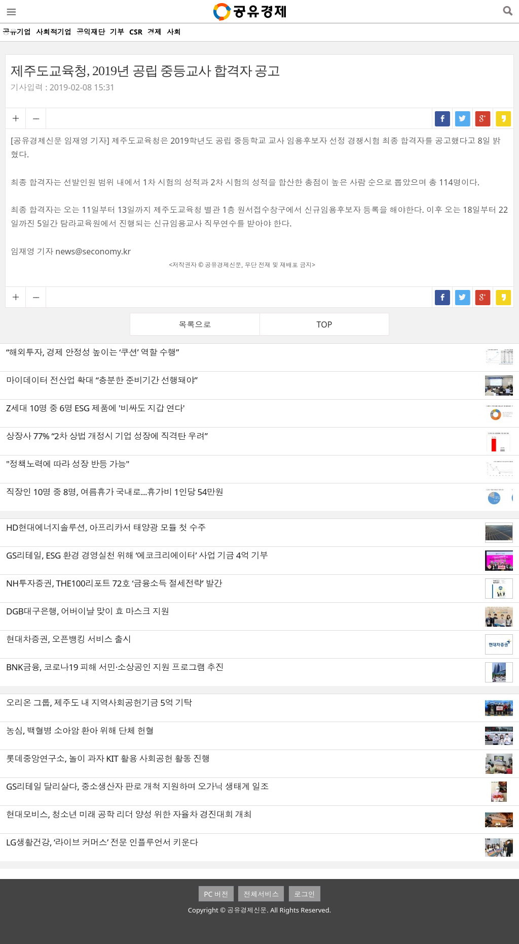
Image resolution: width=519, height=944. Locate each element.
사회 (174, 32)
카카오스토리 (503, 118)
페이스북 (442, 118)
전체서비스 (261, 894)
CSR (135, 32)
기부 (117, 32)
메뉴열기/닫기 (10, 11)
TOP (324, 324)
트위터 (463, 118)
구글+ (483, 118)
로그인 (304, 894)
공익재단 (91, 32)
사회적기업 (53, 32)
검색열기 (507, 12)
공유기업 (17, 32)
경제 (154, 32)
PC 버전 (216, 894)
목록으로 (195, 324)
